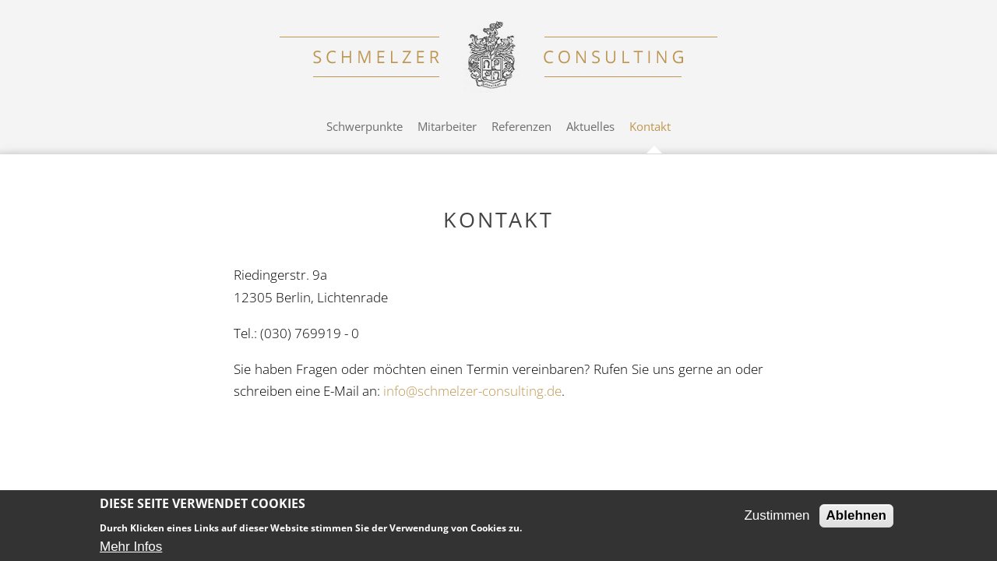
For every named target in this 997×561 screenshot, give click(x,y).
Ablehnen (856, 515)
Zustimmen (776, 515)
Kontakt (650, 126)
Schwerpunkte (364, 126)
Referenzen (521, 126)
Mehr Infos (131, 546)
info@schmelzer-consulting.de (472, 391)
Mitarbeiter (447, 126)
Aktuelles (590, 126)
